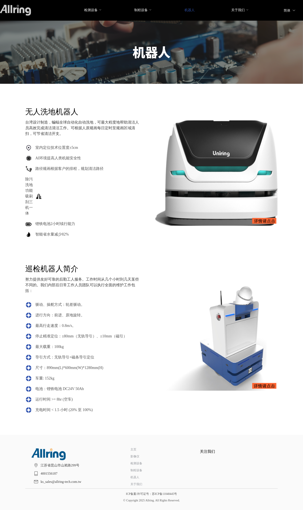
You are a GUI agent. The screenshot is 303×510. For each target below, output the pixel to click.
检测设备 (91, 10)
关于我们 (238, 10)
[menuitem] (91, 10)
